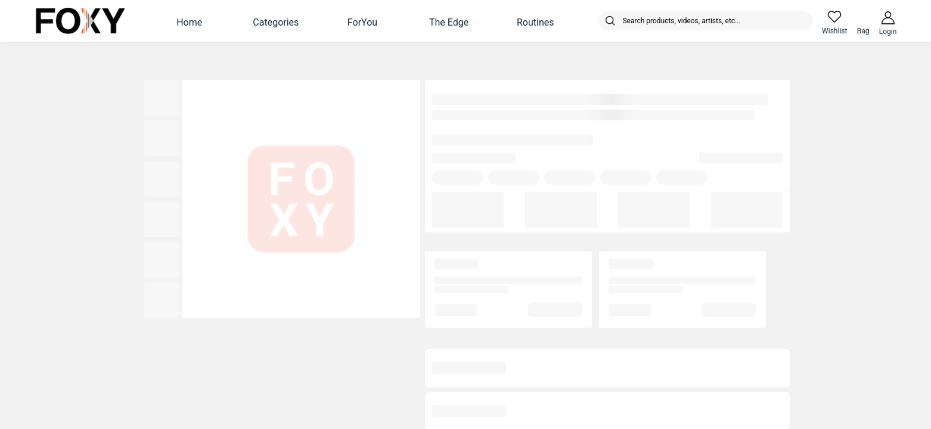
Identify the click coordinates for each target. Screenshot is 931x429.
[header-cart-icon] (863, 17)
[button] (189, 21)
